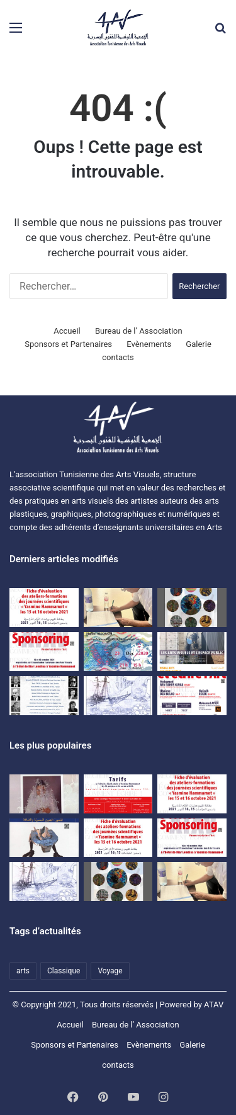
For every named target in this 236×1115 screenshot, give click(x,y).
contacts (118, 357)
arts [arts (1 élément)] (23, 970)
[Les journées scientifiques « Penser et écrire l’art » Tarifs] (118, 793)
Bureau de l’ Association (139, 331)
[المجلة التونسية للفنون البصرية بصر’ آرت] (44, 837)
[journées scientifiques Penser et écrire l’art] (192, 695)
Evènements (148, 344)
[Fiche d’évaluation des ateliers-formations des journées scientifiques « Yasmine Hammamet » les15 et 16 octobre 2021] (192, 793)
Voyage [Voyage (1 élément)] (110, 970)
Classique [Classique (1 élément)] (63, 970)
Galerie (198, 344)
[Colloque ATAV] (192, 651)
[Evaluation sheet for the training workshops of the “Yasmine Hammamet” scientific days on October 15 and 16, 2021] (44, 607)
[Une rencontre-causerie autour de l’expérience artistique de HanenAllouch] (118, 651)
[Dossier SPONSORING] (44, 651)
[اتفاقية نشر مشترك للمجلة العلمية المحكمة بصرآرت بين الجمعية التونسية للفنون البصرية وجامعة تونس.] (118, 607)
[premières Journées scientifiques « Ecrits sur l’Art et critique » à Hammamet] (44, 695)
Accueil (66, 331)
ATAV (213, 1004)
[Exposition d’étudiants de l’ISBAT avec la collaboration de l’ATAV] (192, 607)
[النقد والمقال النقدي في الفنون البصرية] (44, 793)
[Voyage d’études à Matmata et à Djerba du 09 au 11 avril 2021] (118, 695)
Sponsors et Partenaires (68, 344)
